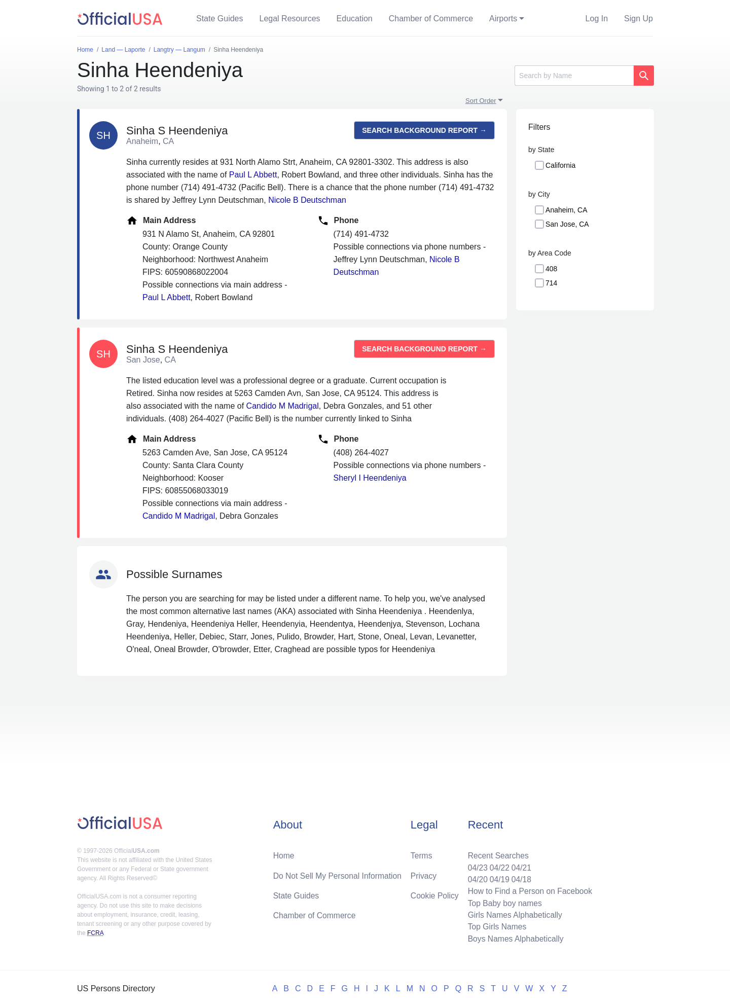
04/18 (519, 877)
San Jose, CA (567, 224)
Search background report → (424, 130)
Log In (597, 18)
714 (551, 282)
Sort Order (480, 100)
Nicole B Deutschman (307, 200)
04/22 (497, 865)
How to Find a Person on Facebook (528, 889)
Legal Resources (290, 18)
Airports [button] (503, 18)
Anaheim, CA (566, 209)
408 (551, 268)
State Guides (219, 18)
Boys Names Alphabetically (514, 938)
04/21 (519, 865)
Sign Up (638, 18)
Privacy (423, 873)
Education (355, 18)
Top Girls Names (495, 926)
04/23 (475, 865)
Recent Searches (496, 853)
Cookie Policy (434, 893)
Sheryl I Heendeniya (370, 478)
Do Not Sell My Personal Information (339, 873)
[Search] (574, 75)
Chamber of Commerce (431, 18)
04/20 (475, 877)
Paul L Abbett (253, 174)
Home (284, 853)
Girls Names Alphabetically (513, 914)
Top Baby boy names (502, 901)
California (560, 165)
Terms (421, 853)
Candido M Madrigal (282, 406)
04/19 (497, 877)
